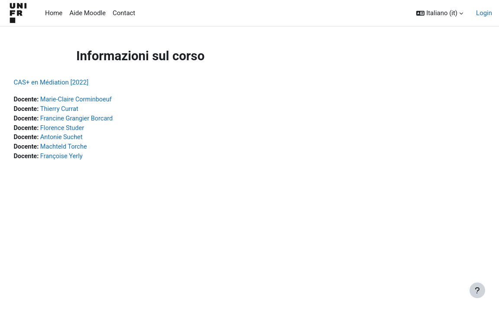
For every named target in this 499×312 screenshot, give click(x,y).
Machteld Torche (85, 149)
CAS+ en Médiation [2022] (70, 82)
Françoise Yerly (82, 158)
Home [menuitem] (53, 13)
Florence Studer (83, 129)
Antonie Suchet (82, 139)
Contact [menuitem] (124, 13)
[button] (440, 13)
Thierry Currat (80, 110)
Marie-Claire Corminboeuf (97, 100)
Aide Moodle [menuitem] (87, 13)
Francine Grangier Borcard (98, 119)
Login (484, 13)
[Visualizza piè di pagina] (477, 290)
